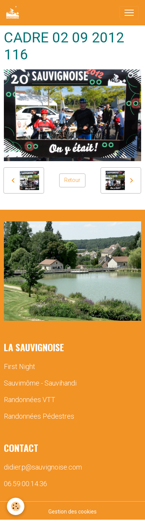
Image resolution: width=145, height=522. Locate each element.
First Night (19, 366)
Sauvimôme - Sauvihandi (40, 383)
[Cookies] (15, 506)
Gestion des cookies (72, 512)
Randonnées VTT (29, 400)
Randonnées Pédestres (39, 416)
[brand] (14, 12)
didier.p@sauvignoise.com (43, 467)
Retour (72, 180)
